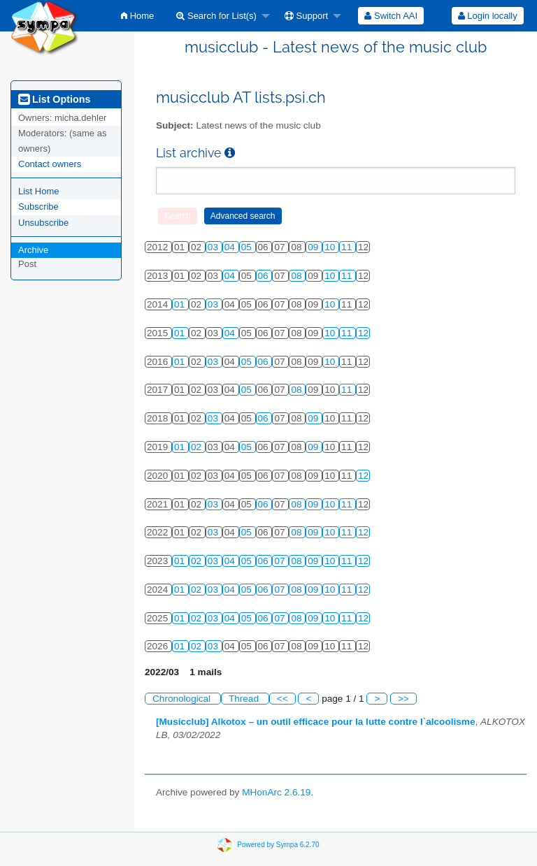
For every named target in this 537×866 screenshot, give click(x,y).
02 (197, 447)
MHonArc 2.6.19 (276, 792)
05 (248, 247)
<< (282, 698)
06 (264, 275)
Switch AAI (390, 15)
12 (363, 333)
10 (331, 247)
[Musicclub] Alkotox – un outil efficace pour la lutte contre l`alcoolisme (315, 721)
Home (137, 15)
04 (231, 247)
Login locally (487, 15)
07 (280, 561)
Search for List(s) (216, 15)
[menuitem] (137, 15)
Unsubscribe (43, 222)
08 (297, 275)
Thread (245, 698)
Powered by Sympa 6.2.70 (278, 845)
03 (214, 247)
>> (403, 698)
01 (180, 304)
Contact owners (49, 164)
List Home (38, 191)
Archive (33, 250)
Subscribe (38, 206)
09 (314, 247)
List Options (54, 99)
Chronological (182, 698)
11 (348, 247)
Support (306, 15)
